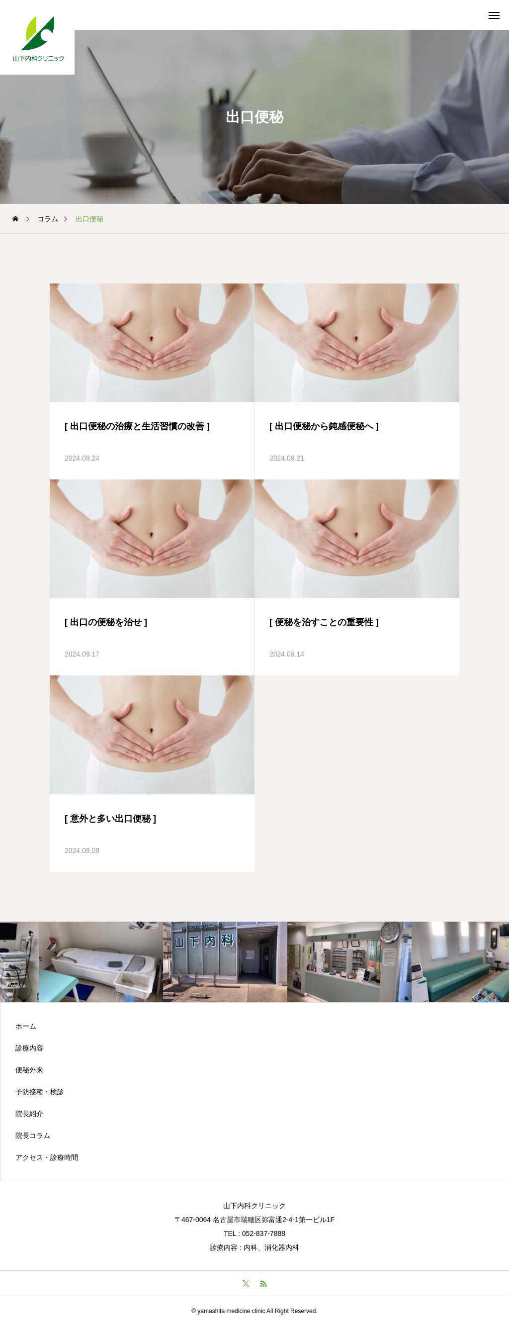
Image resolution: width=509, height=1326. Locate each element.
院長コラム (32, 1135)
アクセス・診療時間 (46, 1157)
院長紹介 (29, 1113)
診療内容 (29, 1047)
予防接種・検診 (39, 1091)
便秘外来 (29, 1069)
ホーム (25, 1026)
